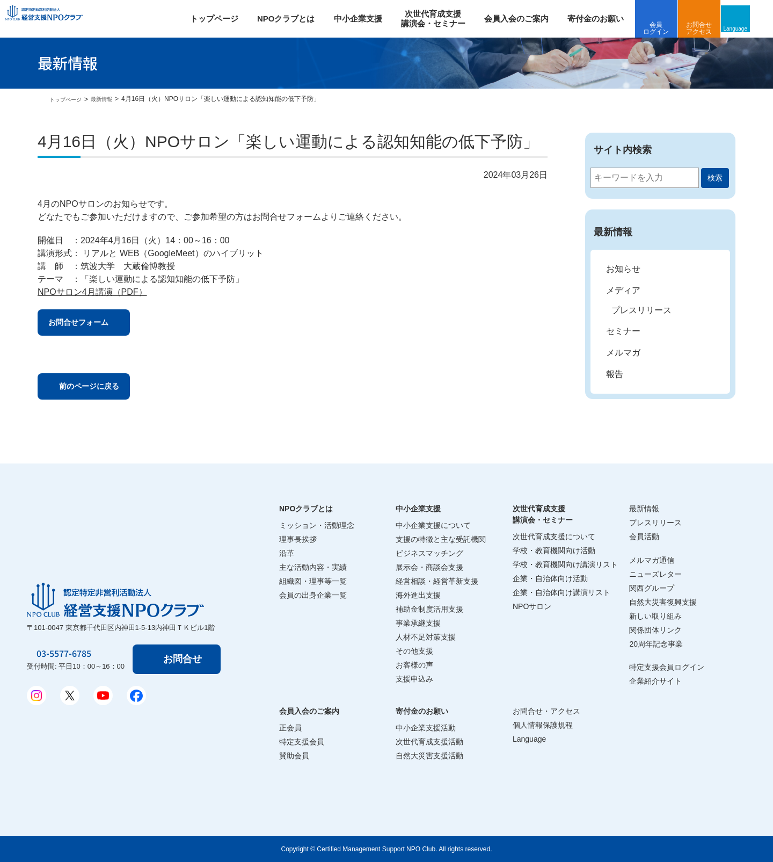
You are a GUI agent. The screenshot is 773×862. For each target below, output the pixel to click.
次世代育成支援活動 (429, 741)
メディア (623, 290)
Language (754, 28)
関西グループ (651, 588)
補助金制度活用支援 (429, 609)
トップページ (228, 18)
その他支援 (414, 651)
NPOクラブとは (300, 18)
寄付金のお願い (609, 18)
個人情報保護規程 (543, 725)
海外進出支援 (418, 595)
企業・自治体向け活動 (550, 578)
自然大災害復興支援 (663, 602)
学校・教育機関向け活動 (554, 550)
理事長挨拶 (298, 539)
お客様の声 (414, 665)
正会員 (290, 727)
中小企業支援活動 (426, 727)
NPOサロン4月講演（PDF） (92, 291)
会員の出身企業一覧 (313, 595)
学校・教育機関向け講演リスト (565, 564)
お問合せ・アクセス (546, 711)
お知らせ (623, 268)
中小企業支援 (372, 18)
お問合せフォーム (90, 324)
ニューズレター (655, 574)
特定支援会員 (301, 741)
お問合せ (184, 659)
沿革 (286, 553)
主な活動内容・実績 (313, 567)
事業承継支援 (418, 623)
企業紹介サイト (655, 681)
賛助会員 (294, 755)
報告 (614, 374)
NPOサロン (532, 606)
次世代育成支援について (554, 536)
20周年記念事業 (656, 644)
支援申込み (414, 679)
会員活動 (644, 536)
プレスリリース (641, 310)
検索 (715, 177)
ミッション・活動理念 (316, 525)
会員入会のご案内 (530, 18)
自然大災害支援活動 (429, 755)
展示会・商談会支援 (429, 567)
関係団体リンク (655, 630)
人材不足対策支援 (426, 637)
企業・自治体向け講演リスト (561, 592)
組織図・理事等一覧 (313, 581)
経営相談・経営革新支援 (437, 581)
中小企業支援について (433, 525)
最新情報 (110, 99)
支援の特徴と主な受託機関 (441, 539)
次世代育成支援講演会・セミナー (543, 514)
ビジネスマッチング (429, 553)
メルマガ (623, 352)
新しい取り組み (655, 616)
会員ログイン (670, 28)
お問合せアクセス (713, 28)
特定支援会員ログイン (666, 667)
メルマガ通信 (651, 560)
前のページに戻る (101, 391)
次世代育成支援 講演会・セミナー (447, 18)
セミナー (623, 331)
